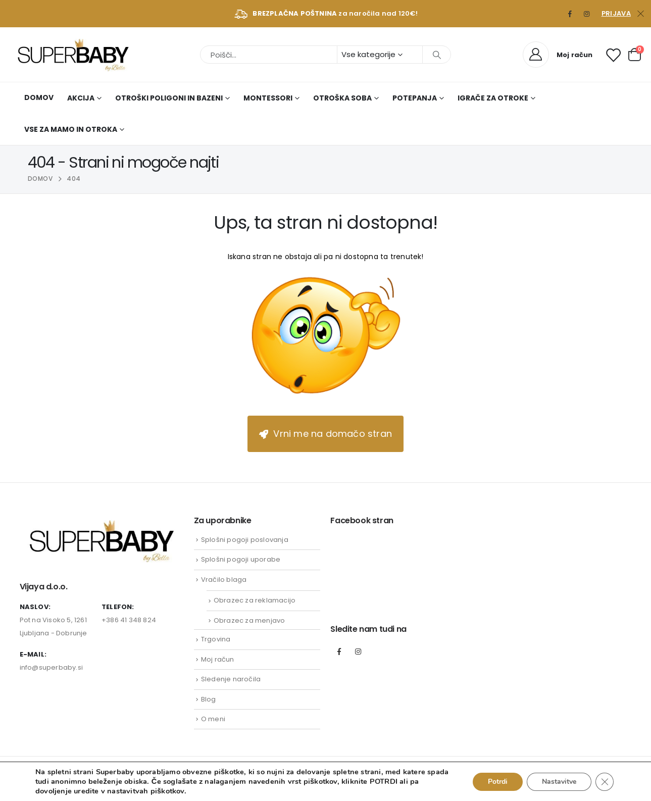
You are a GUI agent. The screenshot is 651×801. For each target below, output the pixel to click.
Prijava (616, 13)
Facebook (338, 651)
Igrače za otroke (493, 98)
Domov (39, 97)
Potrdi (498, 781)
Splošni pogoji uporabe (240, 559)
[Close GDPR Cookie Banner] (604, 782)
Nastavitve (559, 781)
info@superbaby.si (51, 667)
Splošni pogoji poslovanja (244, 539)
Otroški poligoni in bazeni (169, 98)
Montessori (267, 98)
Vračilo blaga (224, 579)
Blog (208, 699)
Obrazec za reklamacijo (254, 600)
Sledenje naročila (231, 679)
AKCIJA (80, 98)
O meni (213, 719)
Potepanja (414, 98)
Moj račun (217, 659)
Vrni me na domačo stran (325, 433)
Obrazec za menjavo (249, 620)
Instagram (358, 651)
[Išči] (437, 54)
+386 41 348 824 (129, 620)
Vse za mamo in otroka (70, 129)
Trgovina (216, 639)
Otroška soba (342, 98)
